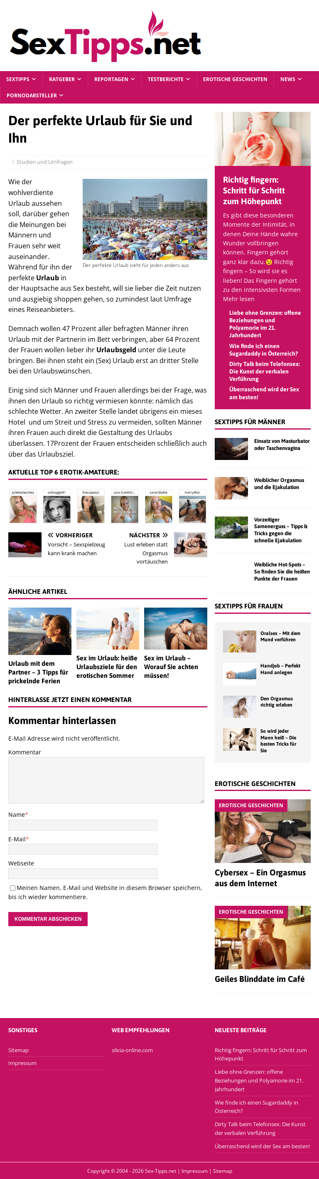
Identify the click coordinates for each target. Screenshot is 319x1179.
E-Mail (17, 839)
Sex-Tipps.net (160, 1170)
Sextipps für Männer (250, 421)
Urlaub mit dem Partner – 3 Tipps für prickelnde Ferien (38, 672)
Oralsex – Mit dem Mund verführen (280, 636)
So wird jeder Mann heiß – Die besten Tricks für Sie (278, 741)
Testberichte (166, 79)
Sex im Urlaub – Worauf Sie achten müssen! (171, 666)
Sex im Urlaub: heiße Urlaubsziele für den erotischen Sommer (106, 666)
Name (16, 814)
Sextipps (17, 79)
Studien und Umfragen (49, 162)
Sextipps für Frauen (249, 606)
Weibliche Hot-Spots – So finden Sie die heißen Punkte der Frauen (282, 571)
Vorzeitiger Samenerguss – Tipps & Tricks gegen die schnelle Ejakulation (280, 530)
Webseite (21, 863)
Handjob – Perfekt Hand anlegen (280, 669)
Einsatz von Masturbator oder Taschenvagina (282, 444)
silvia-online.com (132, 1050)
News (287, 79)
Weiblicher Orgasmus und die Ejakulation (279, 483)
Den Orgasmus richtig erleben (276, 702)
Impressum (22, 1063)
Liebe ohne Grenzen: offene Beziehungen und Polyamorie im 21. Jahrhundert (259, 1080)
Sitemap (18, 1050)
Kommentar (24, 752)
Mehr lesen (239, 299)
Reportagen (111, 79)
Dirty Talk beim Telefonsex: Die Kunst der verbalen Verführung (264, 371)
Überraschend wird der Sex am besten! (262, 1146)
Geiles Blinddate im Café (260, 979)
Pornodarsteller (32, 95)
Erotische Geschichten (235, 79)
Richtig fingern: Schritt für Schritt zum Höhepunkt (254, 190)
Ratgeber (62, 79)
